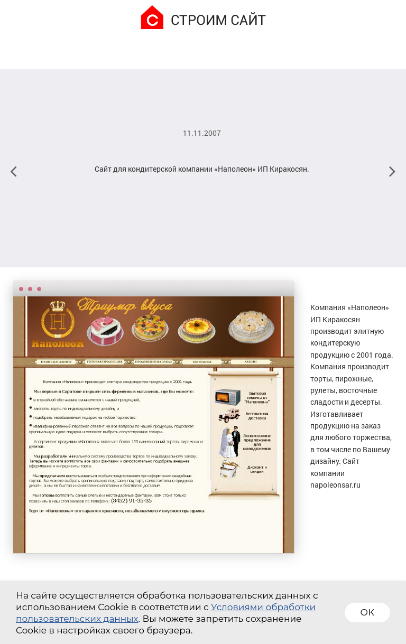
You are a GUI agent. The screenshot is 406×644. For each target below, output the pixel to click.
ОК (367, 612)
